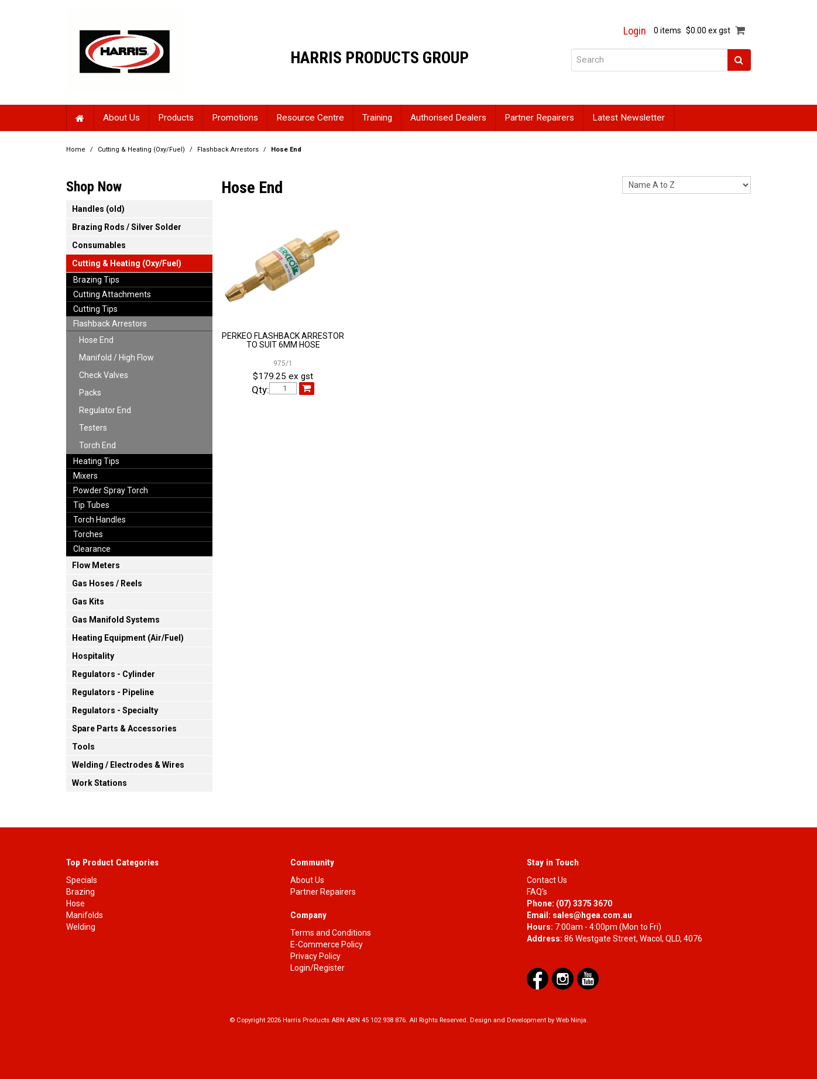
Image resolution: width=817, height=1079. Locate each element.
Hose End (96, 340)
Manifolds (84, 915)
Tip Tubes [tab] (91, 505)
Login (634, 31)
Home (80, 118)
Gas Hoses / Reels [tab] (107, 583)
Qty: (260, 390)
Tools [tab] (83, 746)
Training (377, 117)
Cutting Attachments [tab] (112, 294)
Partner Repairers (539, 117)
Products (176, 117)
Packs (90, 392)
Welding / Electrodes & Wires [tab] (128, 764)
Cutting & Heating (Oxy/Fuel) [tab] (126, 263)
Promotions (235, 117)
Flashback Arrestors (228, 149)
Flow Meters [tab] (96, 565)
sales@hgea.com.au (592, 915)
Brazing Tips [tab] (96, 279)
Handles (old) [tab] (98, 209)
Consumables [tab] (99, 245)
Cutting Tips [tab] (95, 309)
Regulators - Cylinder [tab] (113, 674)
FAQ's (537, 891)
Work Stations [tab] (99, 783)
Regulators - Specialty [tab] (115, 710)
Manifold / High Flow (116, 357)
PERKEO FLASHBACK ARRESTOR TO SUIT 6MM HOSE (283, 340)
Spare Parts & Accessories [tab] (124, 728)
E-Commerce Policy (326, 944)
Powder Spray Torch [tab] (110, 490)
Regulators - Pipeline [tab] (113, 692)
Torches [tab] (88, 534)
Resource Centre (310, 117)
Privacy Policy (315, 956)
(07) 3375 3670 (584, 903)
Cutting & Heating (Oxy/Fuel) (141, 149)
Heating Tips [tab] (96, 461)
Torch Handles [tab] (99, 519)
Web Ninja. (572, 1020)
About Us (121, 117)
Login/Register (317, 968)
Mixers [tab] (85, 475)
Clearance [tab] (92, 549)
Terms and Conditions (330, 932)
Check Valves (103, 375)
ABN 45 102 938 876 (376, 1020)
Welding (80, 927)
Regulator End (105, 410)
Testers (93, 427)
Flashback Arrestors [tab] (110, 323)
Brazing (80, 891)
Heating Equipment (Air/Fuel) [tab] (128, 637)
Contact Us (547, 880)
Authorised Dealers (448, 117)
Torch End (97, 445)
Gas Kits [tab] (88, 601)
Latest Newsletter (628, 117)
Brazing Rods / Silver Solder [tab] (126, 227)
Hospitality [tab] (93, 656)
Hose (75, 903)
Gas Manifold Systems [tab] (116, 619)
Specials (81, 880)
